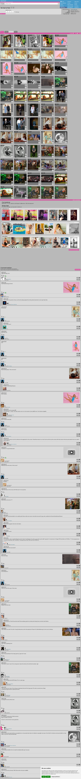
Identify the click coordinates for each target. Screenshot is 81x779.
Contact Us (76, 7)
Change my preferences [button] (56, 776)
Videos (61, 4)
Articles (68, 3)
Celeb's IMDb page (74, 9)
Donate (75, 3)
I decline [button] (48, 776)
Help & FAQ (76, 1)
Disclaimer (76, 6)
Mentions (62, 6)
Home (63, 1)
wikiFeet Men (62, 7)
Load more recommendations (74, 249)
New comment (77, 269)
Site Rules (69, 1)
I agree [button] (43, 776)
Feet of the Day (70, 4)
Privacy (75, 4)
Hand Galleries (70, 7)
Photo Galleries (63, 3)
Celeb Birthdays (70, 6)
